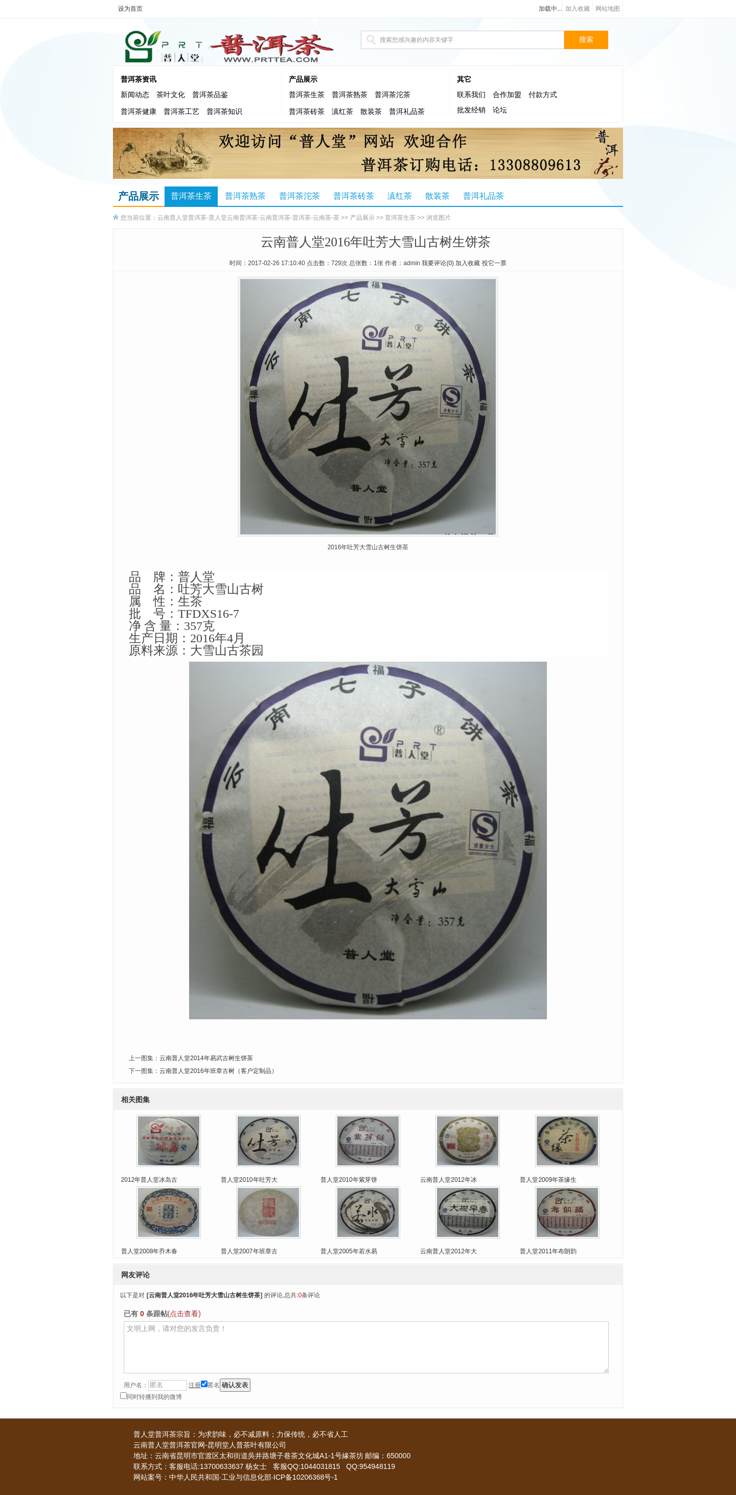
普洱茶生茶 (307, 95)
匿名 (210, 1385)
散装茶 (371, 111)
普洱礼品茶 (407, 111)
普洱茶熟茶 (349, 95)
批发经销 (471, 110)
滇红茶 (342, 111)
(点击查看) (184, 1314)
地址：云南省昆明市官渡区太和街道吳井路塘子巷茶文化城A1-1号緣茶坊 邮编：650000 (271, 1456)
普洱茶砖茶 (307, 111)
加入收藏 (577, 8)
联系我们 (471, 95)
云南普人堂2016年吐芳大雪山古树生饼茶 (205, 1295)
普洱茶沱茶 (392, 95)
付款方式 (542, 95)
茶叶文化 (170, 95)
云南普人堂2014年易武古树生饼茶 (206, 1058)
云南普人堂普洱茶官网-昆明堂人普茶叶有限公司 (209, 1445)
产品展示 (303, 79)
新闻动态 (135, 95)
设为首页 (130, 8)
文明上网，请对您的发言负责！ (366, 1347)
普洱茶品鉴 (210, 95)
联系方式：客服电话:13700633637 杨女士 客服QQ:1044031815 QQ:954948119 (264, 1466)
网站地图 (607, 8)
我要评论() (438, 263)
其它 (464, 79)
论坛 (500, 110)
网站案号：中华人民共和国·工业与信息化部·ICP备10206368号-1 (235, 1477)
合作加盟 (507, 95)
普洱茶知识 (224, 111)
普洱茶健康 (138, 111)
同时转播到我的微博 (151, 1396)
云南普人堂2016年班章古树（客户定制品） (218, 1070)
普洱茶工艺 (181, 111)
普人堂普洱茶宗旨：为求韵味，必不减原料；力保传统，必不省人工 (240, 1434)
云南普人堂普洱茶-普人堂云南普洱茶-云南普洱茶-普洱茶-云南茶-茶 (248, 217)
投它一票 (494, 263)
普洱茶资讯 (138, 79)
